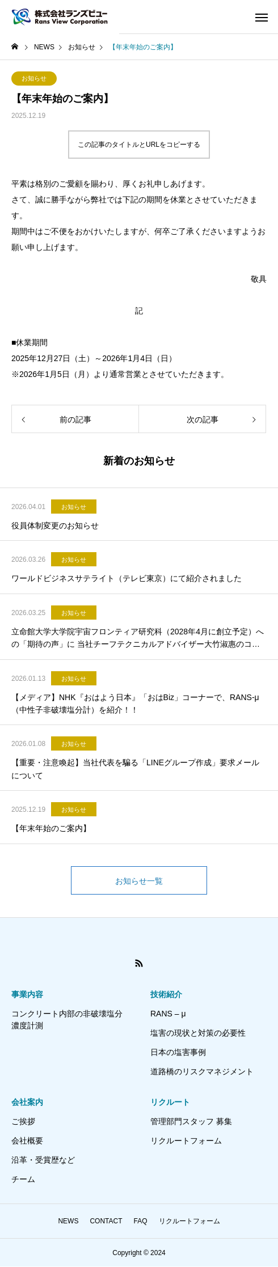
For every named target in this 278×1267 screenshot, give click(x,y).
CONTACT (106, 1221)
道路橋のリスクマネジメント (202, 1071)
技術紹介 (166, 994)
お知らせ (34, 78)
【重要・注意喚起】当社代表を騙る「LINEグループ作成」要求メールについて (135, 768)
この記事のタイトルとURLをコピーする (139, 145)
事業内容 (27, 994)
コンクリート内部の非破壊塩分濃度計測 (67, 1019)
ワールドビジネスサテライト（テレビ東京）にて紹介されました (126, 578)
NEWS (68, 1221)
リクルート (170, 1102)
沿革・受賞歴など (43, 1159)
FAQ (141, 1221)
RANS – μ (168, 1013)
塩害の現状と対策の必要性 (198, 1032)
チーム (23, 1179)
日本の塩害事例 (178, 1052)
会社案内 (27, 1102)
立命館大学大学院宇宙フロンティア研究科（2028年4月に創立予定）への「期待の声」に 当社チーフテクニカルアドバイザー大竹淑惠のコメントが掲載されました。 (137, 639)
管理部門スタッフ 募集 (191, 1121)
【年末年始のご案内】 (51, 828)
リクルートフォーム (186, 1140)
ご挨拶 (23, 1121)
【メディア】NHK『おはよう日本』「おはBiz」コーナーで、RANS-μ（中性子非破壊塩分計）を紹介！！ (135, 703)
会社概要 (27, 1140)
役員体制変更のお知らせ (55, 525)
